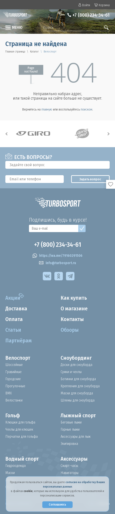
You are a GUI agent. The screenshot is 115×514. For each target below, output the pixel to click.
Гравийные (13, 372)
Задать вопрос (90, 179)
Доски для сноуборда (76, 365)
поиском (86, 109)
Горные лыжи (70, 430)
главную (46, 109)
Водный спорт (22, 459)
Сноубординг (76, 358)
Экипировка (69, 444)
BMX (8, 393)
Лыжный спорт (78, 415)
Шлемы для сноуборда (77, 400)
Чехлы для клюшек (19, 430)
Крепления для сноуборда (80, 386)
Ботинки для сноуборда (78, 379)
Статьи (13, 330)
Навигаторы (69, 473)
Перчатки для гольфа (21, 437)
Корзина (102, 5)
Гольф (12, 415)
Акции (12, 298)
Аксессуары (74, 459)
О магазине (74, 308)
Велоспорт (17, 358)
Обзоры (70, 330)
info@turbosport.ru (57, 263)
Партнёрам (18, 340)
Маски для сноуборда (77, 393)
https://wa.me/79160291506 (57, 255)
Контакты (72, 319)
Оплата (14, 319)
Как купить (74, 298)
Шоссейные (14, 365)
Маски (10, 473)
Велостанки (14, 400)
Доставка (16, 308)
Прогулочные (15, 386)
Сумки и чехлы (71, 372)
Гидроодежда (15, 466)
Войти (84, 5)
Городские (13, 379)
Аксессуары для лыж (75, 437)
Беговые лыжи (71, 422)
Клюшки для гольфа (20, 422)
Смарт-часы (69, 466)
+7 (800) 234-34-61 (91, 15)
